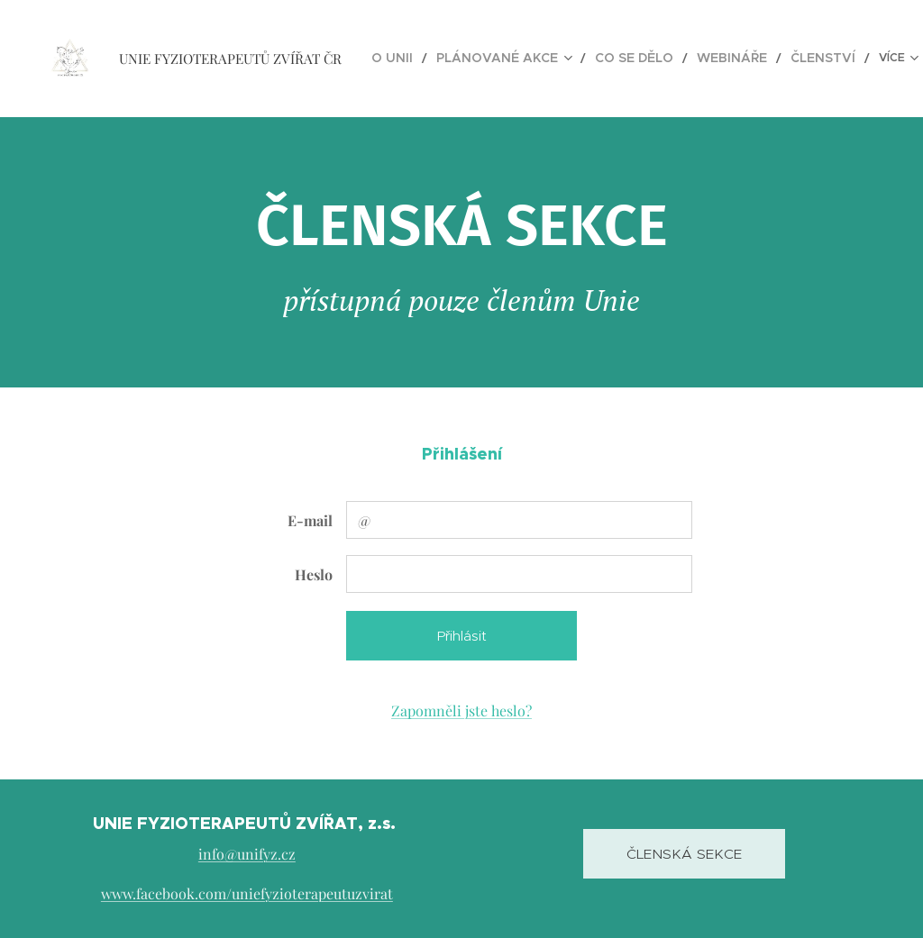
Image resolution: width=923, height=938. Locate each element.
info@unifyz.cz (247, 853)
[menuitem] (419, 58)
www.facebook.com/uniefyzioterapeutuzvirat (247, 892)
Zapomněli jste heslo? (461, 710)
